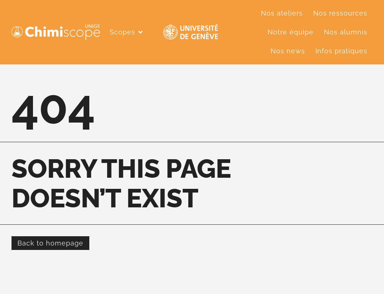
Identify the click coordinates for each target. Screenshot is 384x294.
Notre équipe (291, 32)
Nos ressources (340, 13)
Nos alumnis (345, 32)
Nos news (288, 51)
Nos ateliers (282, 13)
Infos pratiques (341, 51)
